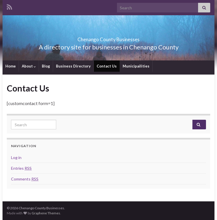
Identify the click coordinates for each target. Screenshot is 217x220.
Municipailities (136, 66)
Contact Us (107, 66)
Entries (21, 168)
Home (10, 66)
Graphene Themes (46, 213)
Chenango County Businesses (108, 37)
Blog (46, 66)
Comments (24, 179)
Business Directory (73, 66)
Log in (16, 157)
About (29, 66)
